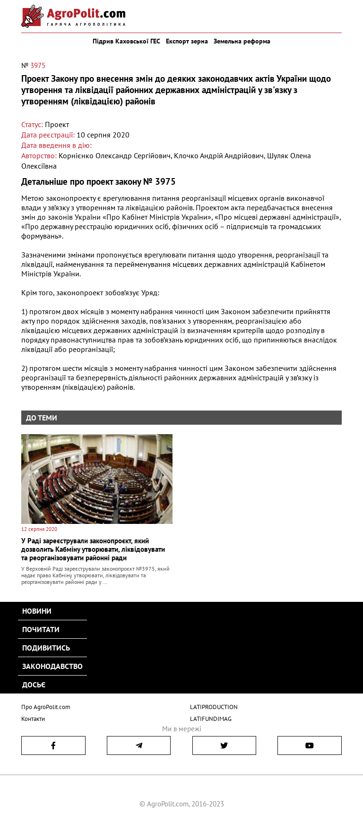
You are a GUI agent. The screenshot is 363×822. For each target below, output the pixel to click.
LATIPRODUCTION (214, 707)
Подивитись (46, 647)
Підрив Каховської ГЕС (126, 41)
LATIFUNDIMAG (211, 719)
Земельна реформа (242, 41)
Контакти (33, 719)
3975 (37, 65)
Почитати (41, 629)
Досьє (33, 684)
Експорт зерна (187, 41)
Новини (37, 611)
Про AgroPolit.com (45, 707)
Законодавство (52, 666)
